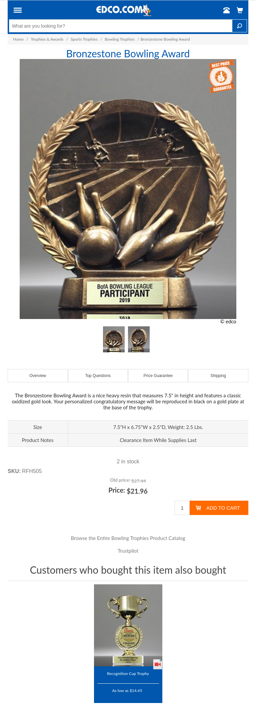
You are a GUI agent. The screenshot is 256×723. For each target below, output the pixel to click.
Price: (116, 490)
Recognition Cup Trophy (128, 673)
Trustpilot (128, 551)
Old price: (120, 480)
